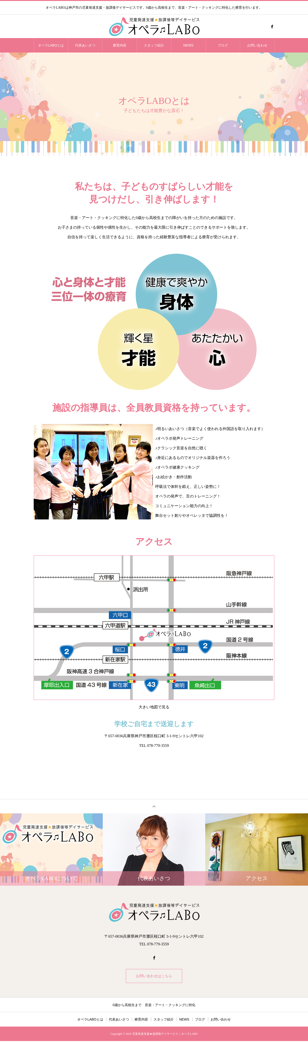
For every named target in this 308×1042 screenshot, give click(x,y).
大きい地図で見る (154, 707)
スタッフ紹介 (154, 45)
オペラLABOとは (51, 45)
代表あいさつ (85, 45)
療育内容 (119, 45)
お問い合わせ (257, 45)
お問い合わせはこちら (154, 976)
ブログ (223, 45)
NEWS (188, 45)
